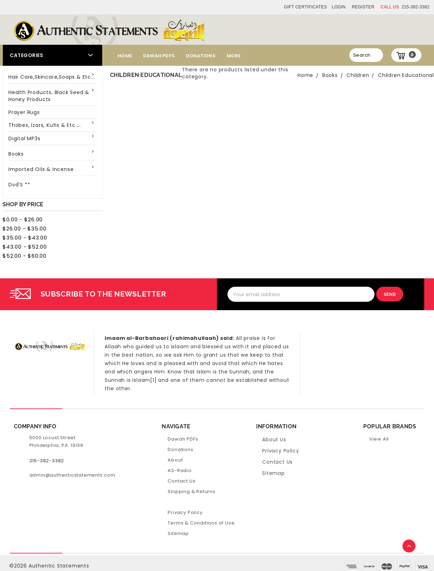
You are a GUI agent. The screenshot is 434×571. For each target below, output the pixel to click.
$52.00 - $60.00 (24, 255)
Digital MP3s (24, 138)
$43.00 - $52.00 (24, 246)
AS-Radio (179, 470)
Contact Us (181, 481)
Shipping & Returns (191, 491)
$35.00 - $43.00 (24, 237)
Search (361, 55)
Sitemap (178, 533)
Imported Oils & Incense (41, 169)
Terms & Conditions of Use (201, 523)
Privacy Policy (185, 512)
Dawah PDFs (159, 55)
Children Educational (406, 75)
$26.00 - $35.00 (24, 228)
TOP (409, 547)
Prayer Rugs (24, 112)
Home (125, 55)
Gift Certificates (305, 7)
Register (363, 7)
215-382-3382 (405, 7)
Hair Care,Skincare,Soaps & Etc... (51, 76)
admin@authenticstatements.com (72, 475)
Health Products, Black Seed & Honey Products (48, 96)
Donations (201, 55)
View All (379, 439)
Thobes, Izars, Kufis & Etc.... (44, 125)
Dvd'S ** (19, 184)
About (175, 460)
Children (357, 75)
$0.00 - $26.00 (22, 219)
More (234, 55)
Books (16, 153)
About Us (274, 439)
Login (338, 7)
